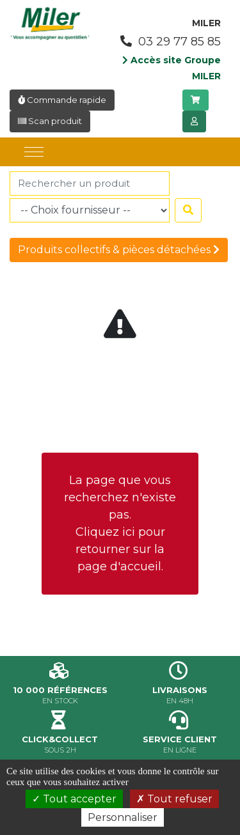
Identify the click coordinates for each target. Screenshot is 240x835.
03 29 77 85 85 (170, 42)
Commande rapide (62, 100)
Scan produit (50, 121)
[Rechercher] (90, 183)
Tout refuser (174, 799)
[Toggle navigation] (34, 151)
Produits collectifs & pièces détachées (119, 250)
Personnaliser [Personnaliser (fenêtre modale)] (122, 817)
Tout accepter (74, 799)
